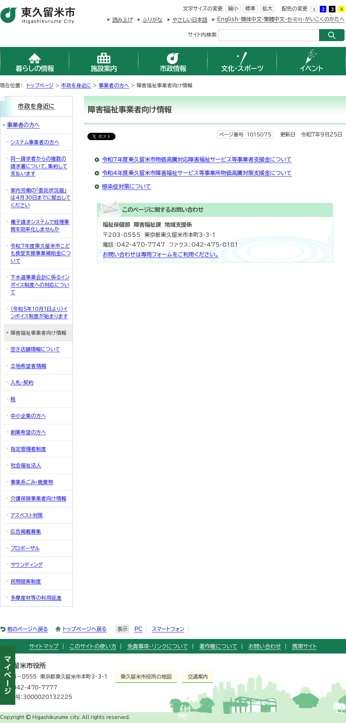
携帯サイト (304, 646)
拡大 (267, 8)
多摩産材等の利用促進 (36, 597)
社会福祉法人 (26, 465)
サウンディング (27, 564)
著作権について (218, 646)
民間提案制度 (26, 581)
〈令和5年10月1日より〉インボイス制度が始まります (39, 312)
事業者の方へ (114, 85)
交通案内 (198, 676)
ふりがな (152, 20)
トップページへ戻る (85, 629)
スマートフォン (168, 629)
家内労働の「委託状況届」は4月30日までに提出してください (41, 198)
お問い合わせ (264, 646)
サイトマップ (44, 646)
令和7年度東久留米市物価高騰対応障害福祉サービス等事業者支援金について (197, 159)
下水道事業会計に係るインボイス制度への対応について (40, 285)
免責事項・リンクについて (157, 646)
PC (138, 629)
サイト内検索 (202, 34)
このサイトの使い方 (93, 646)
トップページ (40, 85)
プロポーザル (25, 548)
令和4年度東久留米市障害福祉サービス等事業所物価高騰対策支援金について (197, 173)
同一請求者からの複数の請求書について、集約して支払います (39, 166)
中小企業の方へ (28, 415)
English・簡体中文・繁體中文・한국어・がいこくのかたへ (281, 19)
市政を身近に (76, 85)
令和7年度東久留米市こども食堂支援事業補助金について (41, 253)
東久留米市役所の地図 (146, 676)
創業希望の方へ (28, 432)
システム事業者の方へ (35, 142)
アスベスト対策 (27, 515)
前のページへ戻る (27, 629)
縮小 (233, 8)
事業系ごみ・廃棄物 (32, 482)
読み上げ (122, 20)
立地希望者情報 (28, 366)
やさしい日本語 (189, 20)
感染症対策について (126, 186)
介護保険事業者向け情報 (38, 498)
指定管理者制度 (28, 449)
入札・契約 (22, 382)
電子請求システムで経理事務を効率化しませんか (40, 225)
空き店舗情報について (35, 349)
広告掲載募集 (26, 531)
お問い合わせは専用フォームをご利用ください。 (161, 254)
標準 (250, 8)
